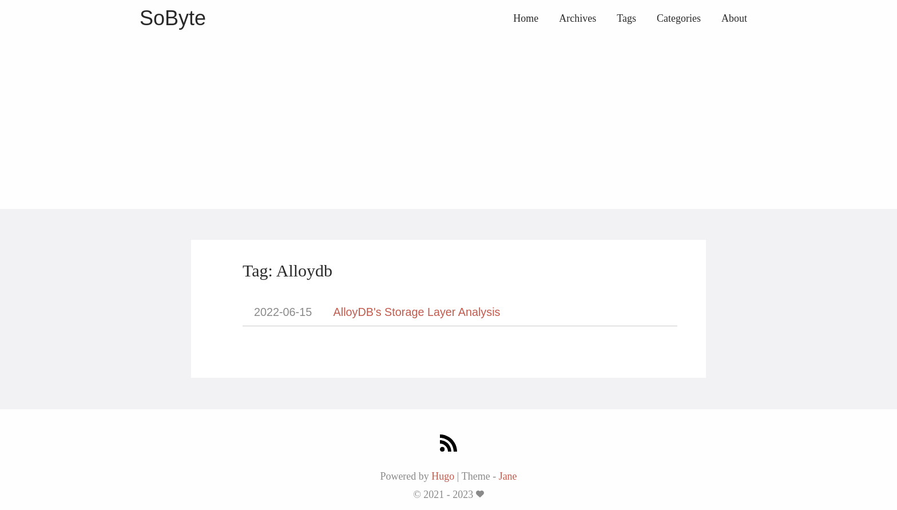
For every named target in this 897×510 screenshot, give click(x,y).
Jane (508, 476)
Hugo (442, 476)
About (734, 18)
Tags (626, 18)
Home (525, 18)
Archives (577, 18)
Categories (679, 18)
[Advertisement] (448, 123)
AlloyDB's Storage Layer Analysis (417, 312)
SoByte (173, 18)
